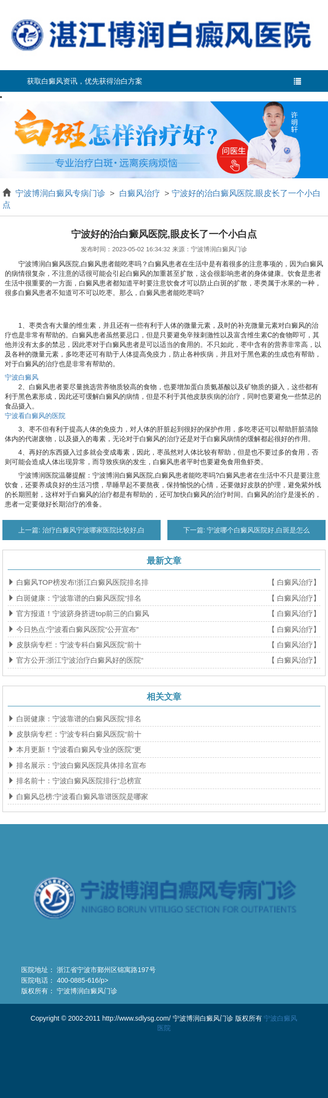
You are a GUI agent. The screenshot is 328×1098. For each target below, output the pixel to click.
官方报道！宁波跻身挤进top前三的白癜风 (81, 613)
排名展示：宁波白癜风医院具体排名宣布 (80, 765)
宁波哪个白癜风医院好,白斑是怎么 (257, 530)
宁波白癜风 (21, 377)
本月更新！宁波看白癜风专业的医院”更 (77, 749)
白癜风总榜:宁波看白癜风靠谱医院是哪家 (81, 796)
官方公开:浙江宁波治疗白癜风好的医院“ (78, 660)
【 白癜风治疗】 (294, 582)
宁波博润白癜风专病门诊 (61, 193)
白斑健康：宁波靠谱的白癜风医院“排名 (77, 598)
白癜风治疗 (139, 193)
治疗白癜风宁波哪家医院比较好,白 (92, 530)
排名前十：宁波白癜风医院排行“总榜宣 (77, 781)
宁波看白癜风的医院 (35, 415)
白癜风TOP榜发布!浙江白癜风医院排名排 (81, 582)
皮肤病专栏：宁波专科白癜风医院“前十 (77, 645)
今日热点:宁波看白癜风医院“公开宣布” (76, 629)
